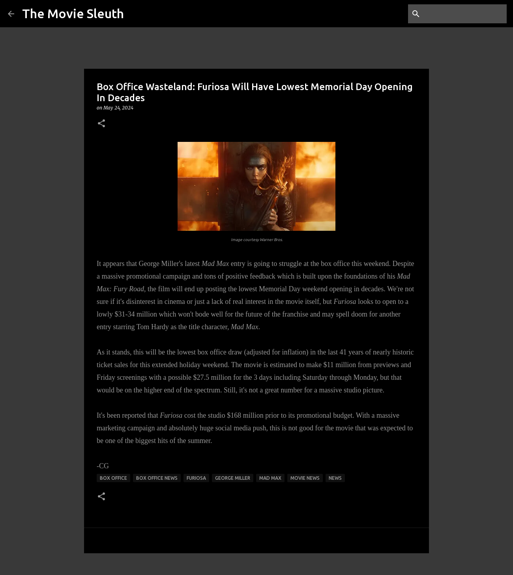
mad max (270, 478)
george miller (232, 478)
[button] (101, 124)
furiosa (196, 478)
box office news (157, 478)
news (335, 478)
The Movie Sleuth (73, 13)
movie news (305, 478)
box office (113, 478)
